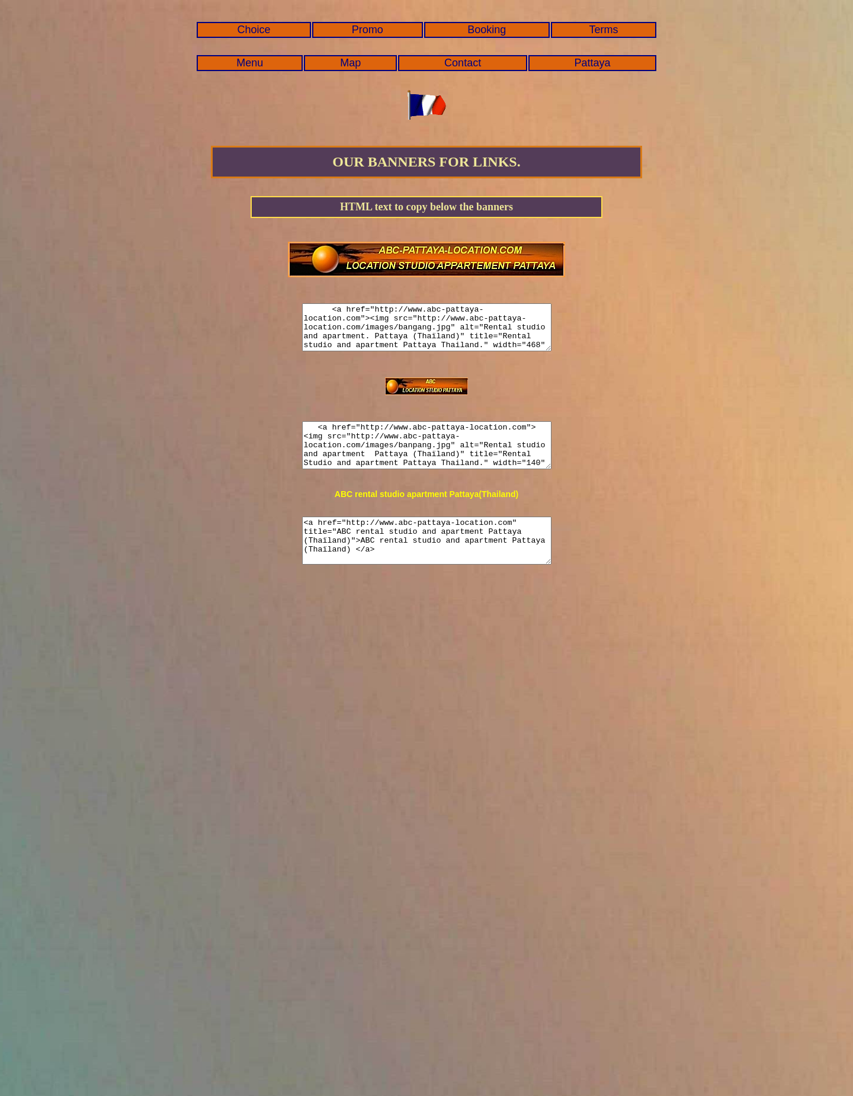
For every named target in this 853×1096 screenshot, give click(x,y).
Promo (367, 30)
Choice (254, 30)
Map (350, 63)
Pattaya (593, 63)
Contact (462, 63)
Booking (486, 30)
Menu (249, 63)
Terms (603, 30)
